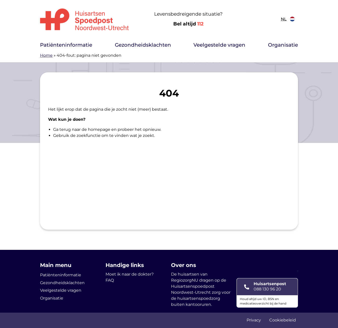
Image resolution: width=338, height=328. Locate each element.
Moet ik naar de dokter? (130, 274)
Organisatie (283, 45)
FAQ (110, 280)
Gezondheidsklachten (143, 45)
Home (46, 55)
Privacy (254, 320)
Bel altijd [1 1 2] (188, 24)
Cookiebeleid (282, 320)
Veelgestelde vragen (219, 45)
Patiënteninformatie (66, 45)
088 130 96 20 (267, 289)
